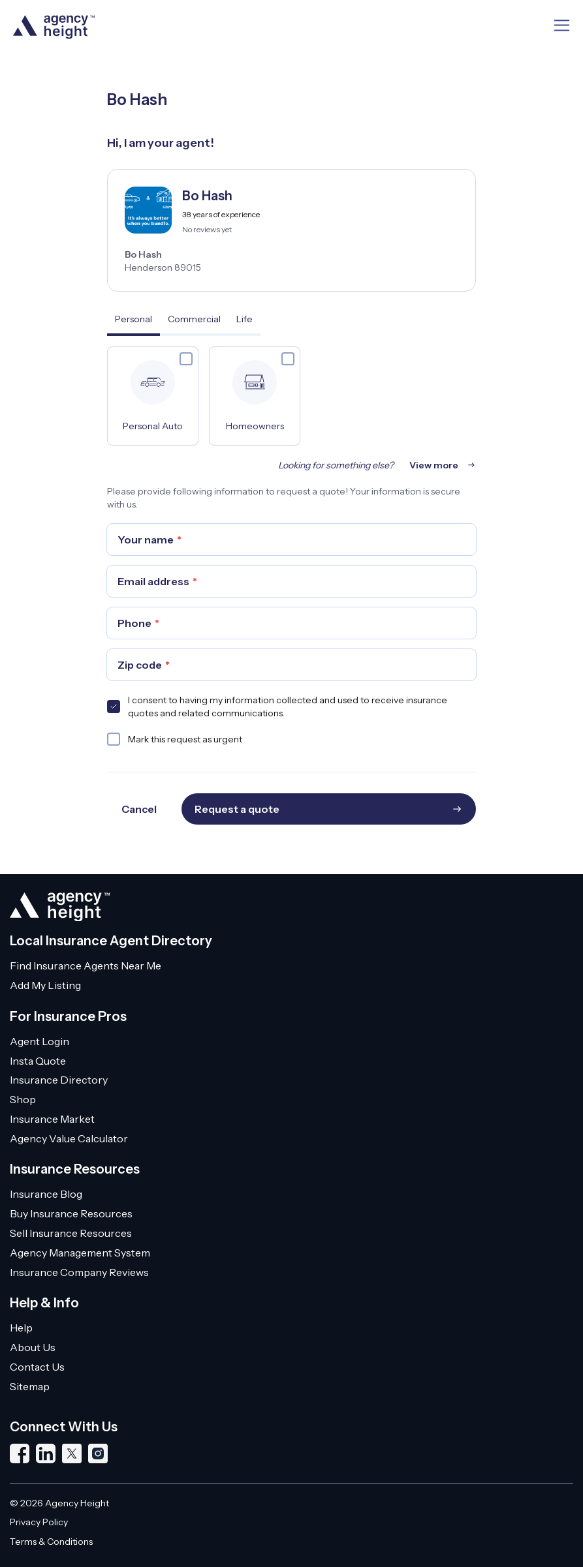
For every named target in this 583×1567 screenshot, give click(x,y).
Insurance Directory (59, 1079)
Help (21, 1327)
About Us (32, 1347)
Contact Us (37, 1366)
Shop (23, 1099)
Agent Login (39, 1041)
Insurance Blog (46, 1193)
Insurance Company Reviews (79, 1272)
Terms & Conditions (51, 1541)
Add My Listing (45, 985)
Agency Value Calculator (69, 1138)
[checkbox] (186, 358)
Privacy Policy (39, 1522)
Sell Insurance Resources (71, 1233)
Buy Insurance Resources (71, 1213)
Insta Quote (38, 1060)
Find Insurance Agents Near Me (85, 965)
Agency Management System (80, 1252)
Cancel (139, 808)
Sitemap (30, 1386)
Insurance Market (52, 1118)
